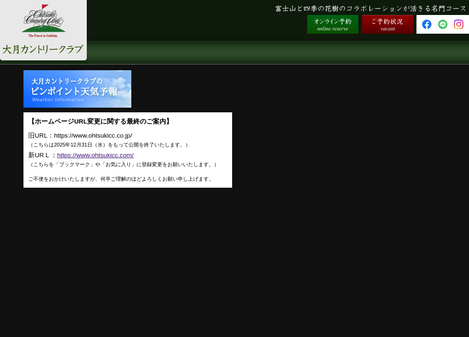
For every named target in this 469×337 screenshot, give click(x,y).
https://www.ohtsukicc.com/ (95, 155)
